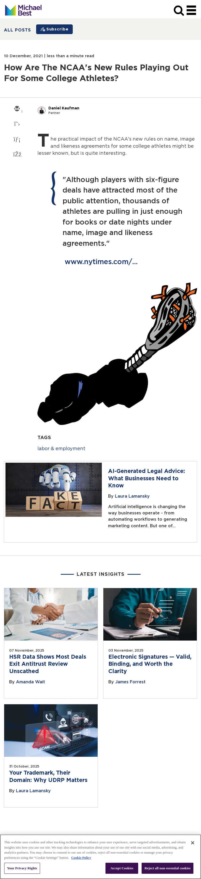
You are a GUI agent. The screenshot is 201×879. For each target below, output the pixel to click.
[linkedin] (16, 139)
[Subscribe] (54, 29)
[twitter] (16, 124)
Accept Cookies (121, 868)
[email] (16, 109)
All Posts (17, 30)
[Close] (192, 843)
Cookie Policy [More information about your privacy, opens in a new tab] (81, 858)
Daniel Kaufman (63, 108)
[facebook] (16, 154)
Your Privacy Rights (22, 868)
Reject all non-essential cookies (167, 868)
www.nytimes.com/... (101, 261)
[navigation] (191, 11)
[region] (100, 856)
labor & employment (61, 448)
